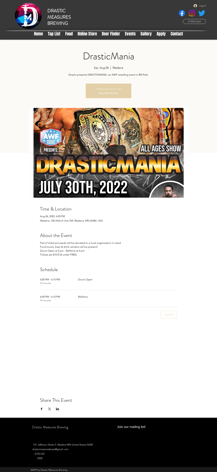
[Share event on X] (49, 409)
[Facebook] (182, 13)
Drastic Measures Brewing (50, 427)
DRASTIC (56, 11)
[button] (110, 34)
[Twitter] (202, 13)
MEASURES (59, 17)
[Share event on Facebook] (41, 409)
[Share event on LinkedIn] (57, 409)
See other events (108, 92)
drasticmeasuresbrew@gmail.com (50, 449)
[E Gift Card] (194, 21)
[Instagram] (192, 13)
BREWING (57, 23)
